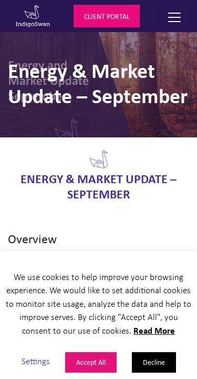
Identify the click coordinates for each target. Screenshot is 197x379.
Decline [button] (154, 362)
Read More (154, 330)
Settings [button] (36, 361)
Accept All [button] (91, 362)
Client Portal (107, 16)
